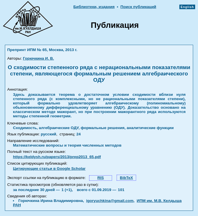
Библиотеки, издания (94, 7)
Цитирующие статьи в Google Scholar (49, 168)
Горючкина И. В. (38, 58)
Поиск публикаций (138, 7)
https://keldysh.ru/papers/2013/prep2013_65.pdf (57, 157)
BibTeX (126, 178)
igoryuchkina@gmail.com (110, 201)
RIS (100, 178)
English (187, 7)
